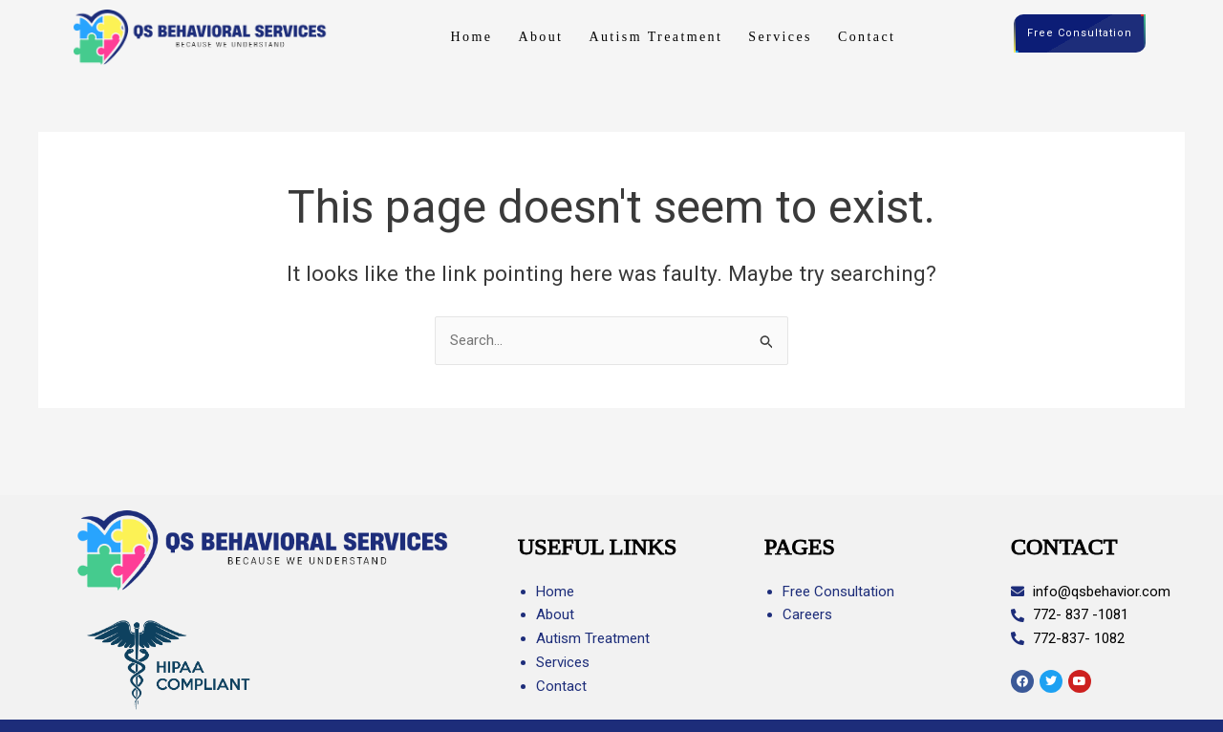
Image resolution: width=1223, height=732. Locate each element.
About (540, 37)
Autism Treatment (655, 37)
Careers (807, 614)
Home (472, 37)
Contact (866, 37)
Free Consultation (1080, 34)
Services (780, 37)
